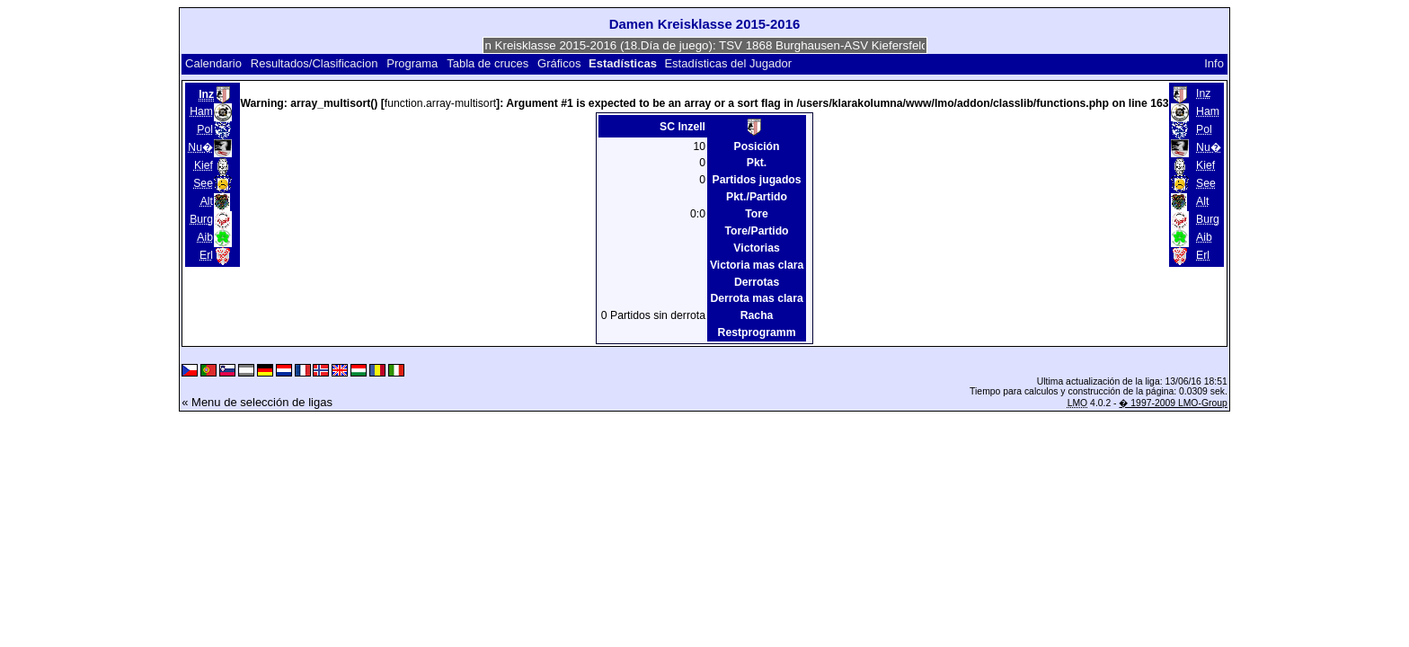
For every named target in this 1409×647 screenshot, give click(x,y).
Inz (1203, 93)
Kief (203, 165)
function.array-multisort (440, 103)
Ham (201, 111)
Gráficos (558, 63)
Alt (206, 201)
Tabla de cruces (487, 63)
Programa (412, 63)
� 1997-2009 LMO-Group (1173, 403)
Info (1214, 63)
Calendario (213, 63)
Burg (201, 219)
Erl (206, 255)
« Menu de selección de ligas (257, 402)
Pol (205, 129)
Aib (205, 237)
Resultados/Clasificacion (314, 63)
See (203, 183)
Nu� (200, 147)
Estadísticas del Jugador (728, 63)
